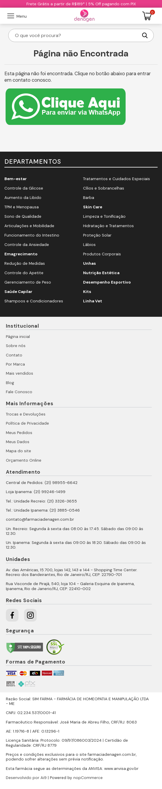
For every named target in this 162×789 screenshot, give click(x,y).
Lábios (89, 244)
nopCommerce (88, 777)
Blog (10, 382)
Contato (14, 355)
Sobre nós (16, 345)
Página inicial (18, 336)
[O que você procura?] (76, 35)
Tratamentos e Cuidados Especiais (116, 178)
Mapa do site (18, 450)
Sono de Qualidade (22, 216)
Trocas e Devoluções (25, 414)
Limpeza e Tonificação (104, 216)
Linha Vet (92, 301)
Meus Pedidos (19, 432)
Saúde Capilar (18, 291)
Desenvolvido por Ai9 (26, 777)
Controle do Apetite (23, 272)
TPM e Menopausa (21, 207)
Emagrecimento (21, 254)
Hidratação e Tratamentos (108, 225)
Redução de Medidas (24, 263)
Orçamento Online (23, 460)
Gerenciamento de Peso (27, 282)
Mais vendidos (19, 373)
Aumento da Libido (22, 197)
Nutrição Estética (101, 272)
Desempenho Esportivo (107, 282)
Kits (87, 291)
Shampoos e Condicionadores (33, 301)
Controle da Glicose (23, 188)
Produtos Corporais (102, 254)
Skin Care (92, 207)
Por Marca (15, 364)
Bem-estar (15, 178)
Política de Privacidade (27, 423)
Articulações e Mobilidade (29, 225)
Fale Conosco (19, 391)
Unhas (89, 263)
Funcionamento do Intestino (31, 235)
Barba (88, 197)
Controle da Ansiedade (26, 244)
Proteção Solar (97, 235)
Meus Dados (17, 441)
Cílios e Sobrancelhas (103, 188)
